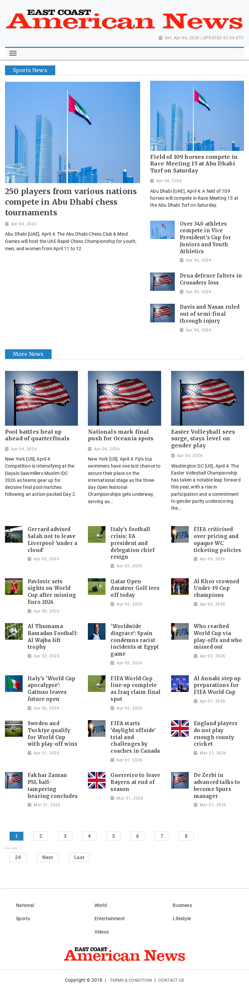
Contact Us (171, 980)
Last (79, 857)
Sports (23, 918)
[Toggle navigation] (13, 53)
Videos (102, 932)
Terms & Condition (131, 980)
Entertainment (110, 918)
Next (47, 857)
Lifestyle (181, 918)
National (25, 905)
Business (182, 905)
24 (18, 857)
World (101, 905)
